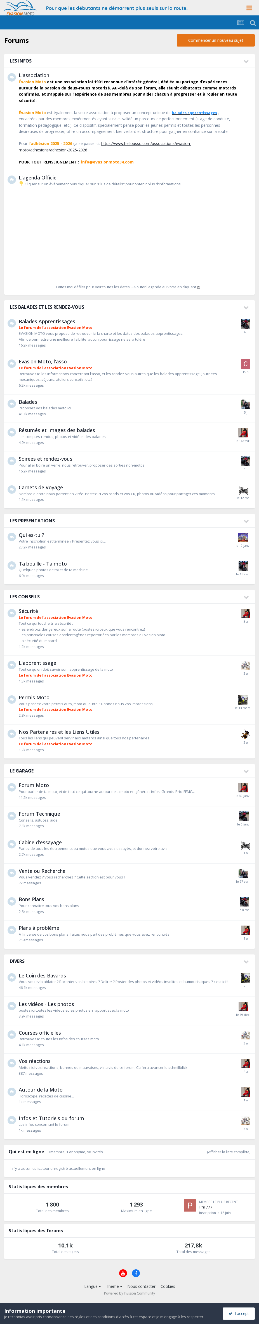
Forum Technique (39, 813)
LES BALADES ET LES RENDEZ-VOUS (47, 307)
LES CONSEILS (25, 597)
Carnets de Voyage (41, 487)
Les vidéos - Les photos (46, 1004)
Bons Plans (31, 899)
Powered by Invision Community (129, 1293)
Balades (28, 401)
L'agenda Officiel (38, 177)
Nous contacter (141, 1286)
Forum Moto (34, 785)
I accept (239, 1313)
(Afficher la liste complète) (228, 1151)
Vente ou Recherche (42, 871)
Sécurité (28, 611)
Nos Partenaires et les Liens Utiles (59, 731)
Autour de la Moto (41, 1089)
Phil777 (205, 1207)
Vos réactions (35, 1061)
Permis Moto (34, 697)
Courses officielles (40, 1032)
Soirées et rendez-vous (45, 458)
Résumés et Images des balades (57, 430)
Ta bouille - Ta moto (43, 563)
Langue (92, 1286)
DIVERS (17, 961)
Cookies (168, 1286)
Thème (114, 1286)
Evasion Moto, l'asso (43, 361)
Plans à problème (39, 927)
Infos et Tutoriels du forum (51, 1118)
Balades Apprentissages (47, 321)
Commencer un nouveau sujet (215, 40)
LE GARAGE (22, 771)
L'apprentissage (37, 662)
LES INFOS (21, 61)
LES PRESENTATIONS (32, 521)
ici (198, 286)
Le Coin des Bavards (42, 975)
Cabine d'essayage (40, 842)
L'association (34, 75)
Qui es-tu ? (31, 535)
